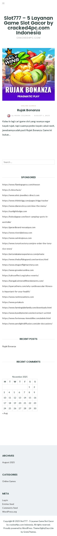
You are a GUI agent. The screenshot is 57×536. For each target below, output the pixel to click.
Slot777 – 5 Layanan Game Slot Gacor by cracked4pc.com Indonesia (28, 25)
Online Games (28, 106)
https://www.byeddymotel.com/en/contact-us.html (26, 313)
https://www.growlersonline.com (18, 270)
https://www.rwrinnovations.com (18, 297)
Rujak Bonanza (28, 110)
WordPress (27, 528)
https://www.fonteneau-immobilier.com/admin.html (26, 318)
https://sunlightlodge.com (14, 211)
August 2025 (8, 462)
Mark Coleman (19, 115)
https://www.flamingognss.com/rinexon (21, 184)
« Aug (5, 413)
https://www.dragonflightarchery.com (20, 264)
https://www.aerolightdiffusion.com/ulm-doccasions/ (27, 323)
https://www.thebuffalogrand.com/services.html (25, 259)
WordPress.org (9, 511)
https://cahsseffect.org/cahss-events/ (20, 275)
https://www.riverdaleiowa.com (17, 232)
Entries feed (8, 504)
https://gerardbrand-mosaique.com (18, 227)
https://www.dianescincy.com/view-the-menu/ (24, 206)
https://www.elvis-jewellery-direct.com (20, 195)
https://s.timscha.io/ (11, 190)
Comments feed (10, 508)
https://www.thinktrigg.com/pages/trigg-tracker (25, 200)
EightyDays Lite (47, 528)
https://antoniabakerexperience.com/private (23, 254)
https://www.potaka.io (13, 302)
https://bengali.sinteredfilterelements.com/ (23, 280)
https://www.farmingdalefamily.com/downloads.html (27, 307)
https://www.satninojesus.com (17, 238)
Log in (5, 500)
